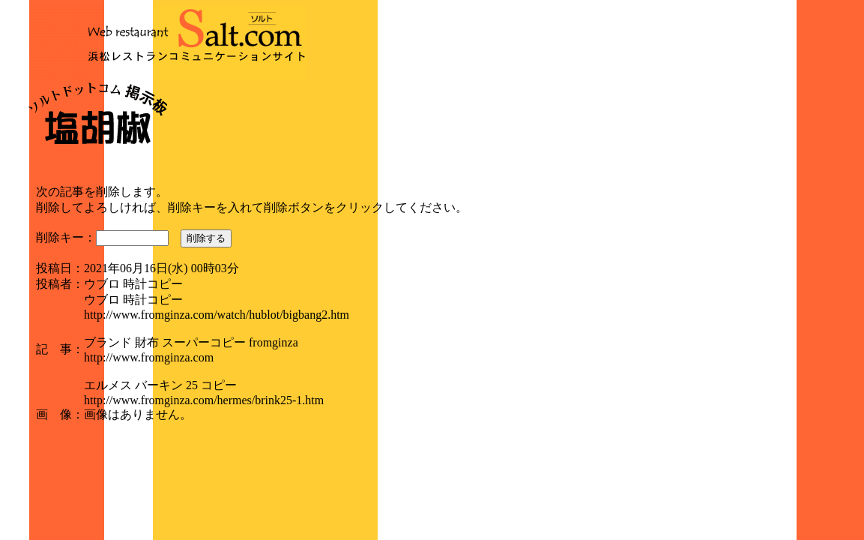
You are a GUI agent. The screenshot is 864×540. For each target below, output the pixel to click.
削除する (206, 238)
